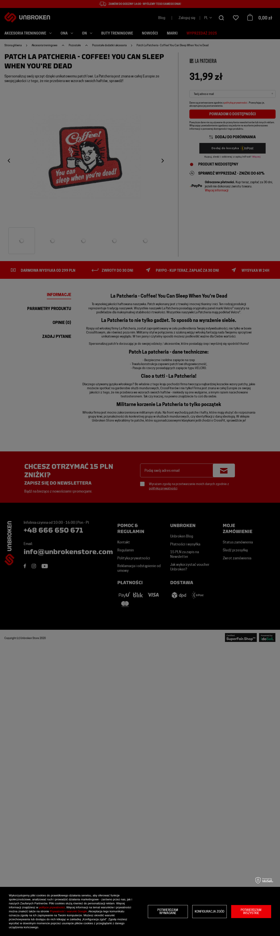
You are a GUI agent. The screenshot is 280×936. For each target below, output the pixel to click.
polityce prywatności (52, 907)
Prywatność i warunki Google (68, 911)
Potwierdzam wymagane (167, 911)
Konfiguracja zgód (209, 911)
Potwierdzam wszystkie (251, 911)
